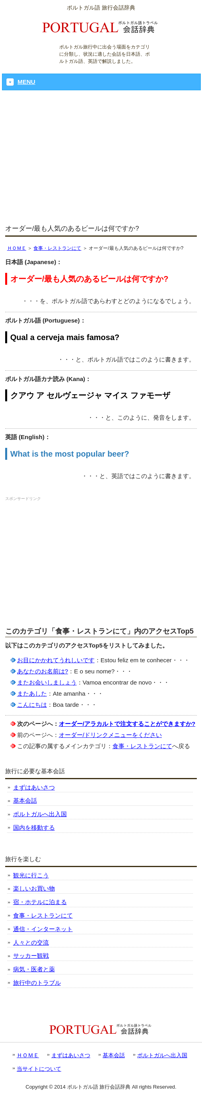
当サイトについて (39, 1069)
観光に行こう (31, 875)
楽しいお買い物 (34, 888)
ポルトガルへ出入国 (40, 814)
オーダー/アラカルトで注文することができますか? (127, 723)
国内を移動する (34, 827)
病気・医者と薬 (34, 969)
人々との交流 (31, 942)
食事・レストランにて (57, 248)
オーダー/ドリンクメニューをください (110, 734)
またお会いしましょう (47, 682)
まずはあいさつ (34, 787)
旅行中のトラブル (37, 982)
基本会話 (25, 800)
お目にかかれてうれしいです (56, 660)
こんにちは (32, 704)
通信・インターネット (43, 929)
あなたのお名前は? (42, 671)
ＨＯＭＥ (16, 248)
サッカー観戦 (31, 955)
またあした (32, 693)
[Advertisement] (101, 158)
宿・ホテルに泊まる (40, 902)
